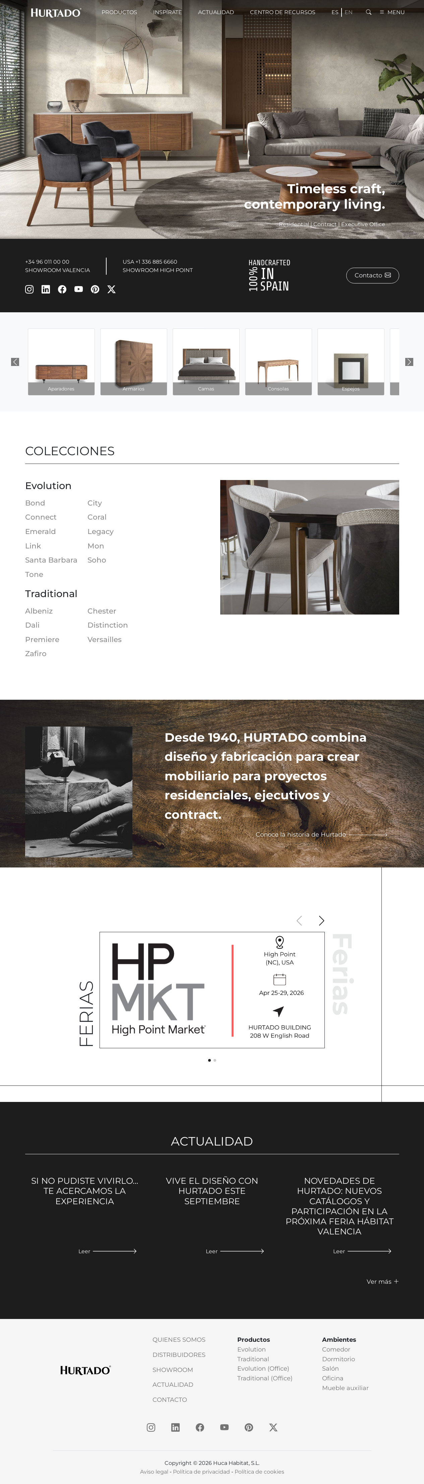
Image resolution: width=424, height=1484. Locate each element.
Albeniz (39, 610)
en (349, 12)
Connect (41, 517)
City (94, 502)
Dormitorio (338, 1359)
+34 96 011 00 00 (47, 262)
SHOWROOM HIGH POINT (158, 270)
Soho (96, 559)
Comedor (336, 1349)
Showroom (173, 1370)
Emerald (40, 531)
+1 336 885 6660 (156, 262)
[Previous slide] (15, 362)
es (335, 12)
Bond (35, 502)
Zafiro (36, 653)
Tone (34, 574)
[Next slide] (409, 362)
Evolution (251, 1349)
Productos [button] (119, 12)
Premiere (42, 639)
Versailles (104, 639)
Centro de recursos (282, 12)
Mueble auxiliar (345, 1388)
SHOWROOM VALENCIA (57, 270)
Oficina (333, 1378)
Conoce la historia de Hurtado (321, 834)
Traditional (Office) (265, 1378)
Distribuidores (179, 1355)
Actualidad (173, 1384)
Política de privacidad (201, 1472)
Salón (330, 1368)
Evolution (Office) (263, 1368)
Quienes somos (179, 1339)
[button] (321, 921)
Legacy (100, 531)
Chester (101, 610)
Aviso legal (154, 1472)
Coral (97, 517)
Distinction (107, 625)
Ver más (383, 1281)
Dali (32, 625)
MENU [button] (392, 12)
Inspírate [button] (167, 12)
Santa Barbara (51, 559)
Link (33, 545)
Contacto (373, 275)
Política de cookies (259, 1472)
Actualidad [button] (216, 12)
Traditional (253, 1359)
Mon (95, 545)
